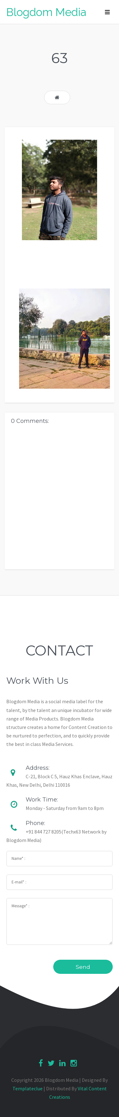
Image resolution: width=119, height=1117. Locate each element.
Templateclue (28, 1088)
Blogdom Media (46, 12)
